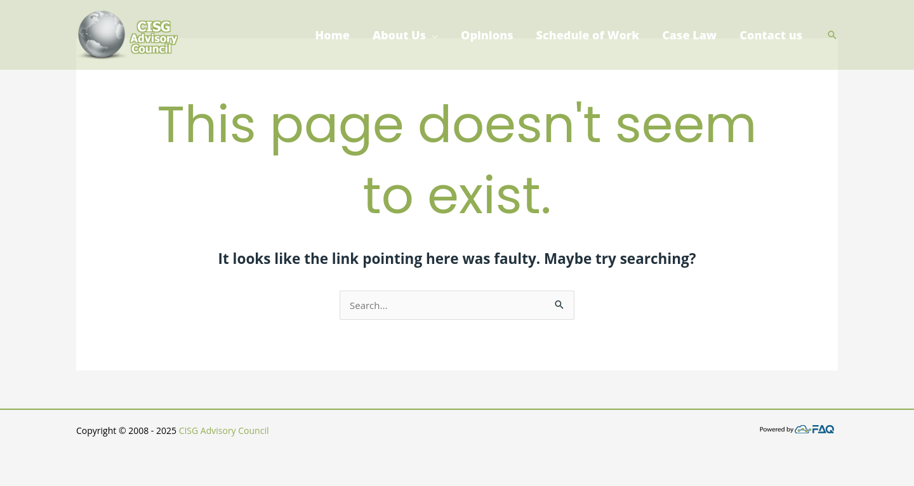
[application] (432, 35)
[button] (832, 35)
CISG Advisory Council (224, 430)
